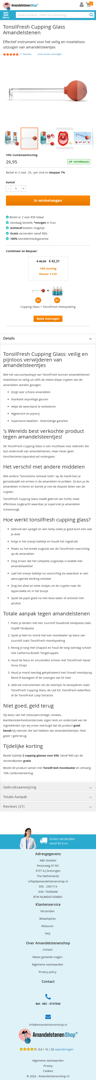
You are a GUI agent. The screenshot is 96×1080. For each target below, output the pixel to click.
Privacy (48, 1066)
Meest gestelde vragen (47, 957)
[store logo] (23, 5)
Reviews (13, 806)
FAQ (47, 933)
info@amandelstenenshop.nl (48, 1024)
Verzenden (47, 911)
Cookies (48, 1071)
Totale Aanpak (15, 796)
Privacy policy (47, 972)
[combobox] (55, 15)
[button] (11, 92)
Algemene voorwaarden (47, 964)
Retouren (47, 926)
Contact (48, 949)
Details (9, 338)
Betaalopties (47, 918)
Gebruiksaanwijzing (19, 787)
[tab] (48, 338)
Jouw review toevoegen (50, 54)
